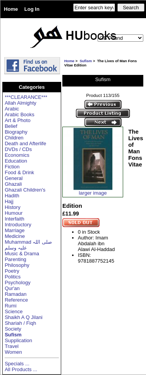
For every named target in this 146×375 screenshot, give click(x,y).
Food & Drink (19, 172)
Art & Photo (17, 120)
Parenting (15, 259)
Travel (12, 346)
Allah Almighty (20, 103)
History (12, 207)
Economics (17, 155)
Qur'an (12, 288)
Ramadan (15, 294)
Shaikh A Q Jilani (24, 317)
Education (16, 161)
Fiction (12, 167)
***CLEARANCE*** (26, 97)
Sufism (86, 61)
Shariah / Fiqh (20, 323)
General (13, 178)
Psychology (17, 282)
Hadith (12, 196)
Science (13, 311)
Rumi (10, 306)
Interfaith (14, 219)
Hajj (9, 201)
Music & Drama (22, 253)
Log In (32, 9)
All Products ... (21, 369)
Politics (13, 277)
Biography (16, 132)
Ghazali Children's (25, 190)
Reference (16, 300)
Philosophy (17, 265)
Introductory (18, 224)
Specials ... (17, 364)
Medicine (15, 236)
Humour (13, 213)
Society (13, 329)
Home (11, 9)
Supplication (18, 340)
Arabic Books (19, 114)
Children (14, 138)
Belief (11, 126)
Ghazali (13, 184)
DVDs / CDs (18, 149)
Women (13, 352)
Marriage (14, 230)
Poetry (12, 271)
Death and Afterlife (25, 143)
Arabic (12, 109)
